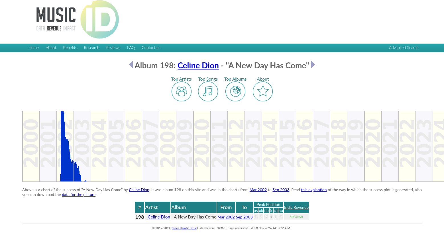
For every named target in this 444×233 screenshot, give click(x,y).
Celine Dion (198, 65)
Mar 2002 (258, 189)
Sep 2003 (280, 189)
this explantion (314, 189)
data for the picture (78, 194)
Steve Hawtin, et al (184, 228)
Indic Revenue (296, 207)
